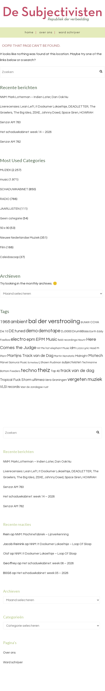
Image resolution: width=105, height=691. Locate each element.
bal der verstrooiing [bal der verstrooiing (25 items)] (54, 321)
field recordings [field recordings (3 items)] (67, 339)
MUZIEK (5, 170)
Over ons (45, 32)
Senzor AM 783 (10, 122)
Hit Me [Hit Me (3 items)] (41, 348)
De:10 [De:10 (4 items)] (4, 331)
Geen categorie (11, 218)
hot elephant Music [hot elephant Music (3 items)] (57, 348)
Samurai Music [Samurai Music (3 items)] (18, 362)
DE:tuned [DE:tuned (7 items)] (17, 331)
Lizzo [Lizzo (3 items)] (79, 348)
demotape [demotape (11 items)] (49, 330)
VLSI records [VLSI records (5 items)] (10, 387)
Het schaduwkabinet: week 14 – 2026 (25, 132)
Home (29, 32)
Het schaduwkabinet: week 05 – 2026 (42, 573)
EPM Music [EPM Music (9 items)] (46, 339)
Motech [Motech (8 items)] (95, 356)
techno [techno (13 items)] (29, 370)
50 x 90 (4, 228)
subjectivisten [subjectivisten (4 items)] (71, 362)
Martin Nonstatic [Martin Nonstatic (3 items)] (64, 356)
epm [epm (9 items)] (30, 339)
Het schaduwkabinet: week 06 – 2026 (48, 563)
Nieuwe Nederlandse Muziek (19, 237)
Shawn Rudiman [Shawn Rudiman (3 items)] (51, 362)
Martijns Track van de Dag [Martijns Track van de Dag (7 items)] (30, 356)
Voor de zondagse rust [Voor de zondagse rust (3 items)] (34, 387)
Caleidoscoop (9, 257)
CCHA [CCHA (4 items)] (94, 322)
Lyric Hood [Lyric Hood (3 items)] (90, 348)
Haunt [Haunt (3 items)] (82, 339)
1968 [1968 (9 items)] (5, 322)
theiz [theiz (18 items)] (44, 370)
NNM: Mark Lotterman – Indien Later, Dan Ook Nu (34, 97)
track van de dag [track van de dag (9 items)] (77, 370)
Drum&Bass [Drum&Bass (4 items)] (80, 331)
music (4, 179)
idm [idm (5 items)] (73, 348)
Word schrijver (69, 32)
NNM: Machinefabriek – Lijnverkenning (42, 534)
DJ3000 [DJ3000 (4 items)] (66, 331)
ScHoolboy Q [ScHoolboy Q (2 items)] (34, 362)
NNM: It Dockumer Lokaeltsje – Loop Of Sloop (60, 544)
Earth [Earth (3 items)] (92, 331)
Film (3, 247)
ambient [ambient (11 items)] (19, 321)
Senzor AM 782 (10, 141)
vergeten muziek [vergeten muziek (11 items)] (85, 379)
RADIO (5, 199)
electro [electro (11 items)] (18, 339)
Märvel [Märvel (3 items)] (4, 362)
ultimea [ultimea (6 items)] (38, 380)
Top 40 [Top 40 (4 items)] (55, 371)
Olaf (6, 553)
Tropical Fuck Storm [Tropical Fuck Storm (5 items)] (15, 380)
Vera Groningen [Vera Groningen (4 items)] (56, 379)
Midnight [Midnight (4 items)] (81, 355)
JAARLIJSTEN (10, 208)
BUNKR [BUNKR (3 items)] (85, 322)
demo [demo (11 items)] (32, 330)
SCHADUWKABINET (14, 189)
